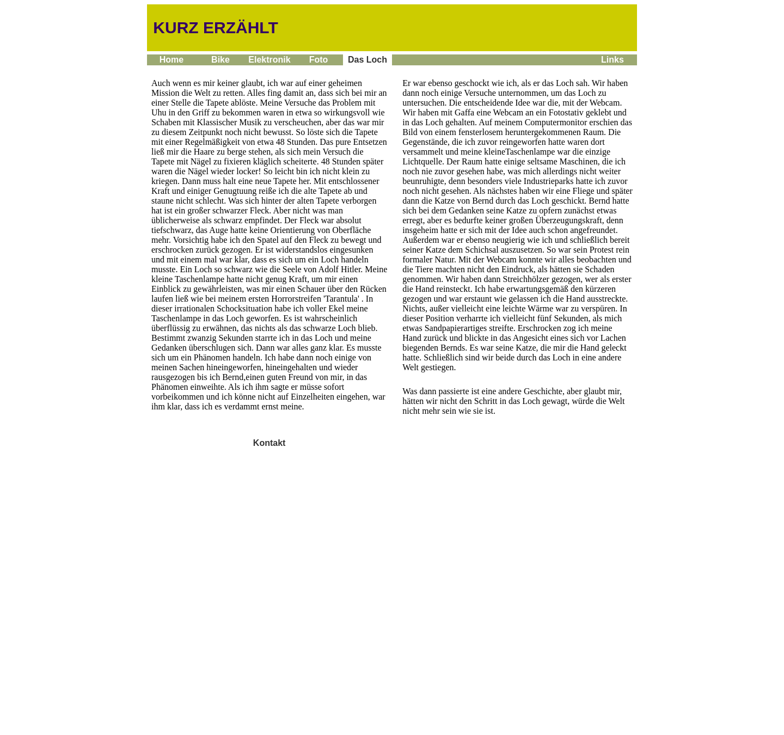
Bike (220, 59)
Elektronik (269, 59)
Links (612, 59)
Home (171, 59)
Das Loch (368, 59)
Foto (318, 59)
